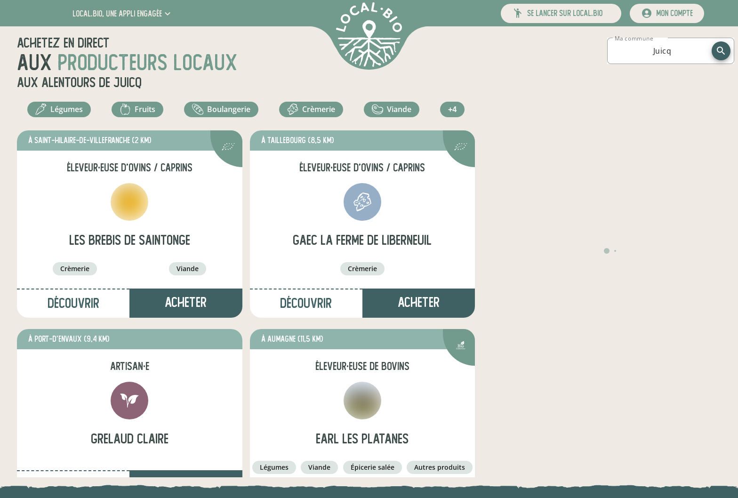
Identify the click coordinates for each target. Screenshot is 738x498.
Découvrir (73, 308)
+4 (453, 112)
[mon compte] (667, 13)
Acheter (186, 307)
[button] (122, 13)
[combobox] (662, 50)
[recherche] (721, 50)
